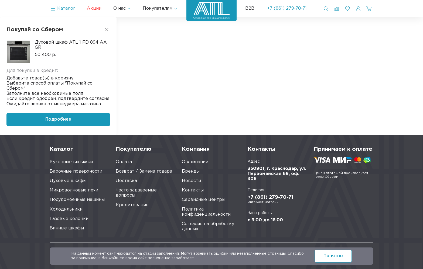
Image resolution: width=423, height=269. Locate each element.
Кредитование (132, 205)
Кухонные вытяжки (71, 162)
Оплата (124, 162)
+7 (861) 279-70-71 (287, 8)
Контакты (193, 190)
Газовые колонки (69, 219)
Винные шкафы (67, 228)
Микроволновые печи (74, 190)
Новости (191, 181)
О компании (195, 162)
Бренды (191, 171)
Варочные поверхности (76, 171)
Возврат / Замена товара (144, 171)
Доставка (126, 181)
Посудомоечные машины (77, 200)
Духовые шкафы (68, 181)
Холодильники (66, 209)
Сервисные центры (203, 200)
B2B (249, 8)
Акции (94, 8)
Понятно (333, 256)
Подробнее (58, 119)
